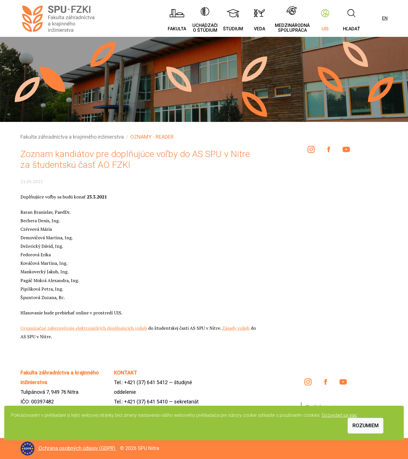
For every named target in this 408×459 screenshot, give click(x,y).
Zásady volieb (236, 328)
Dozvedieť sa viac (339, 415)
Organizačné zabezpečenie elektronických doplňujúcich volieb (83, 328)
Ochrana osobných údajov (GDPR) (77, 448)
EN (385, 18)
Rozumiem (365, 425)
